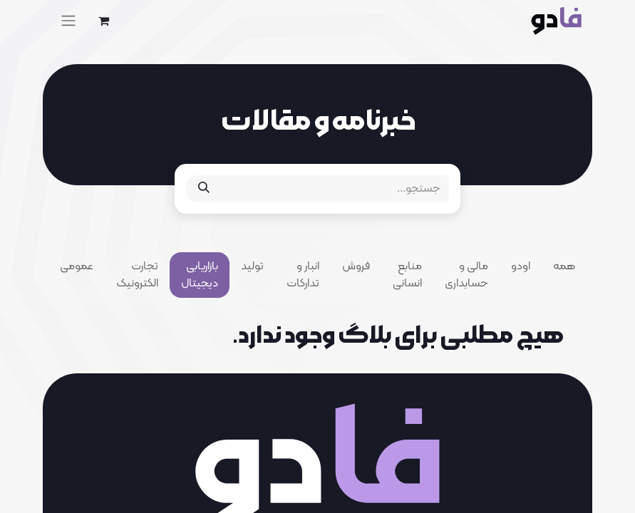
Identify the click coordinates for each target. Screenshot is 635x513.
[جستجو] (204, 188)
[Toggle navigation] (68, 21)
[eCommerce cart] (103, 20)
